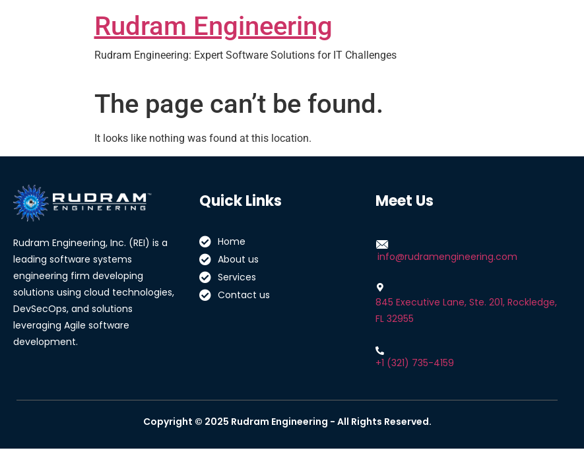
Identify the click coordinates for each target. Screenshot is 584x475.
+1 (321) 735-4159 (414, 362)
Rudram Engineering (213, 26)
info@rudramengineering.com (447, 256)
